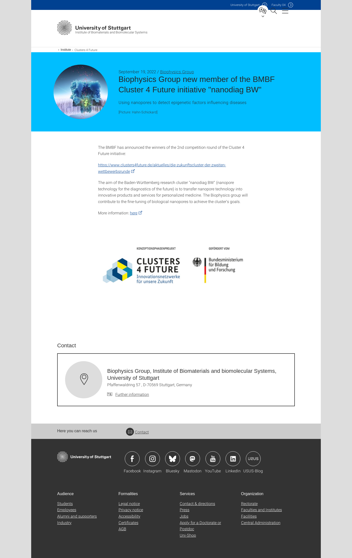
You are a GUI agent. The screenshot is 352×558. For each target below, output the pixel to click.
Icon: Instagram (152, 458)
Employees (66, 509)
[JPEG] (176, 273)
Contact (137, 431)
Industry (64, 522)
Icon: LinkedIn (233, 458)
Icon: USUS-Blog (253, 458)
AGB (122, 528)
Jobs (184, 516)
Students (65, 503)
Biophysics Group (177, 72)
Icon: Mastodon (192, 458)
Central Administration (260, 522)
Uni (245, 5)
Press (184, 509)
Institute (66, 49)
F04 (279, 5)
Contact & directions (197, 503)
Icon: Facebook (132, 458)
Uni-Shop (188, 535)
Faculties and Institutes (261, 509)
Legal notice (129, 503)
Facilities (249, 516)
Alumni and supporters (77, 516)
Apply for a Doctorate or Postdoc (200, 526)
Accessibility (129, 516)
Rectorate (249, 503)
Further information (132, 394)
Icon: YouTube (212, 458)
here (133, 212)
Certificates (128, 522)
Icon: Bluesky (172, 458)
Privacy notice (131, 509)
